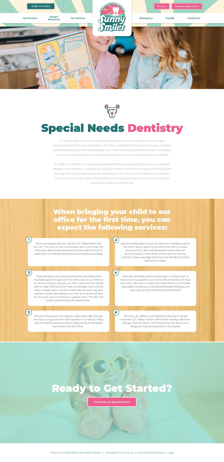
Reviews (161, 6)
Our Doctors (30, 18)
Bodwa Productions (155, 452)
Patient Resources (54, 18)
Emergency (146, 18)
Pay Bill (170, 18)
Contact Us (193, 18)
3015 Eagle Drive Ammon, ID (119, 452)
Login (171, 452)
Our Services (78, 18)
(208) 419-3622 (41, 6)
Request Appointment (187, 6)
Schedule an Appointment (112, 402)
